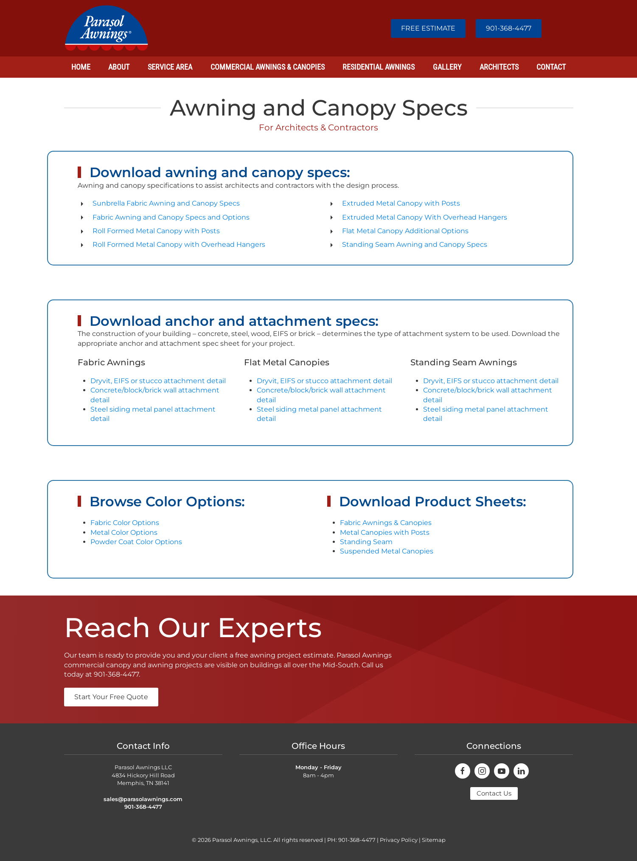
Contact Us (494, 793)
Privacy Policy (399, 839)
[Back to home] (106, 28)
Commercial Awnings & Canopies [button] (267, 66)
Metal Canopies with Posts (384, 532)
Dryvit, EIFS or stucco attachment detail (158, 381)
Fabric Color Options (124, 523)
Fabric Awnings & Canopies (386, 523)
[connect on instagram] (482, 771)
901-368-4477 (508, 28)
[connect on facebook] (462, 771)
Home (80, 66)
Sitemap (434, 839)
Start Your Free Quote (111, 697)
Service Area (170, 66)
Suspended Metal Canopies (386, 551)
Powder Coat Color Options (136, 542)
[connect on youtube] (501, 771)
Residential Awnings (378, 66)
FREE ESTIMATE (428, 28)
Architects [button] (499, 66)
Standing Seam (366, 542)
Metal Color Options (123, 532)
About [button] (118, 66)
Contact (551, 66)
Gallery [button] (447, 66)
